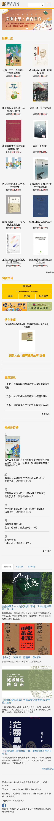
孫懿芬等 (9, 512)
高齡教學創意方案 (13, 524)
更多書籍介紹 (48, 769)
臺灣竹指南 (10, 540)
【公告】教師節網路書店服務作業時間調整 (26, 396)
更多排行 (46, 551)
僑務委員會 (10, 496)
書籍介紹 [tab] (7, 567)
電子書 (27, 296)
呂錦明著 (9, 543)
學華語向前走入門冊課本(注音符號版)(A (24, 509)
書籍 (10, 296)
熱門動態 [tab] (31, 567)
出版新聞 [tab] (19, 567)
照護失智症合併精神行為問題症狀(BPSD (24, 477)
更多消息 (45, 414)
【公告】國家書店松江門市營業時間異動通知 (27, 405)
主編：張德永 (11, 527)
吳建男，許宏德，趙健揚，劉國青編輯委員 (26, 463)
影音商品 (43, 296)
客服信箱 (10, 796)
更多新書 (50, 272)
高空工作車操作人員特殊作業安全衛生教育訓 (27, 460)
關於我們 (6, 793)
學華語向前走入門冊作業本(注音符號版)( (25, 493)
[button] (5, 21)
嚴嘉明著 (9, 481)
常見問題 (16, 793)
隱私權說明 (38, 793)
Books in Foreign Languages (27, 291)
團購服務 (27, 286)
